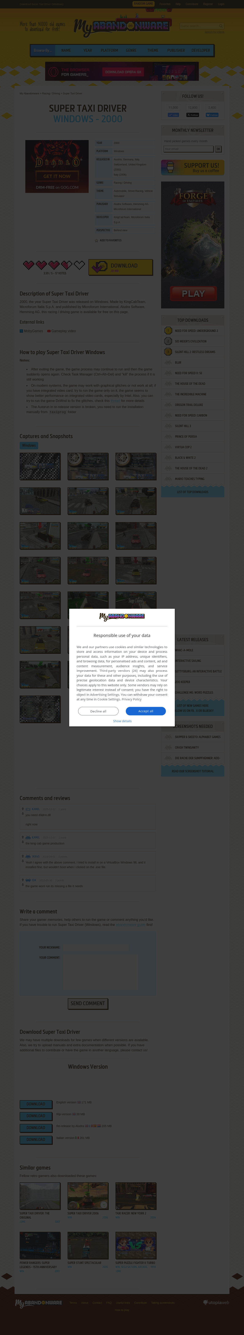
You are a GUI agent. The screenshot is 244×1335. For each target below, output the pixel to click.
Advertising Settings (104, 694)
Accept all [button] (145, 711)
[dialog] (122, 667)
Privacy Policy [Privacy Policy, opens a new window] (132, 699)
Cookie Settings (109, 699)
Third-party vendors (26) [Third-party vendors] (118, 670)
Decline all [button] (98, 711)
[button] (122, 721)
